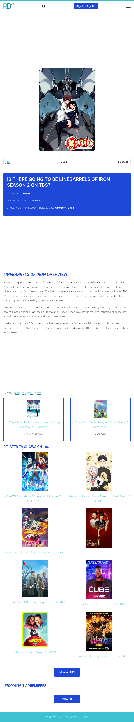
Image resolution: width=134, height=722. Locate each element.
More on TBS (67, 672)
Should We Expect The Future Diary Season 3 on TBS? (35, 602)
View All (67, 698)
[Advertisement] (67, 37)
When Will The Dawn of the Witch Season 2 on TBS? (35, 552)
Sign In (80, 6)
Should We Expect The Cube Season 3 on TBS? (98, 604)
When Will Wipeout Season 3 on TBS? (35, 652)
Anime (29, 392)
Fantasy (38, 392)
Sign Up (90, 6)
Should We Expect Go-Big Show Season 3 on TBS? (98, 656)
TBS (7, 161)
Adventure (18, 392)
